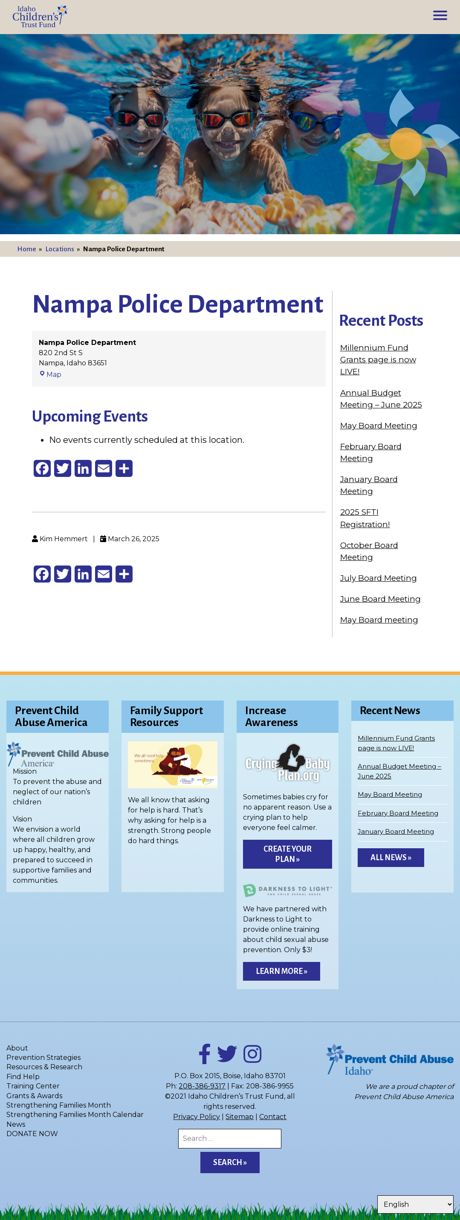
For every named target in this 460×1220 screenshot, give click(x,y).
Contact (272, 1117)
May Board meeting (379, 620)
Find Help (23, 1077)
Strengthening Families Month (58, 1105)
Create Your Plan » (287, 854)
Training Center (33, 1086)
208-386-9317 (202, 1086)
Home (26, 249)
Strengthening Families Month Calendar (75, 1115)
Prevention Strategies (43, 1058)
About (17, 1048)
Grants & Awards (34, 1096)
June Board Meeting (380, 599)
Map (50, 374)
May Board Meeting (378, 426)
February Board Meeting (398, 813)
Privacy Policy (196, 1117)
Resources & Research (44, 1067)
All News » (390, 857)
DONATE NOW (32, 1134)
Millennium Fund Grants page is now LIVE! (378, 359)
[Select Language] (415, 1204)
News (15, 1124)
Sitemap (240, 1117)
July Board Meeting (378, 578)
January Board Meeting (396, 831)
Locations (59, 249)
